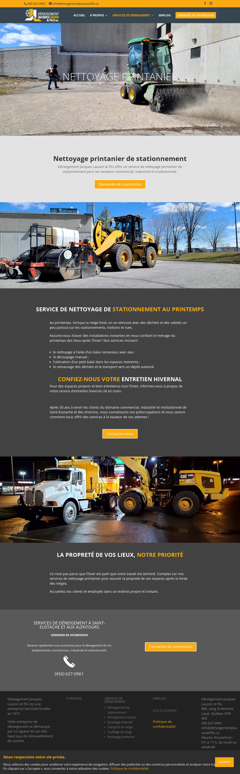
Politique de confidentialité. (129, 768)
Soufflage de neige (119, 732)
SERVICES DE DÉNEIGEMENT (114, 700)
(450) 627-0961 (69, 673)
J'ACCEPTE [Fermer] (224, 762)
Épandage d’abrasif (120, 722)
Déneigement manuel (121, 717)
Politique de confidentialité (164, 724)
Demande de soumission (120, 184)
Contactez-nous (120, 433)
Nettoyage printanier (121, 737)
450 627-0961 (211, 723)
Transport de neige (120, 727)
